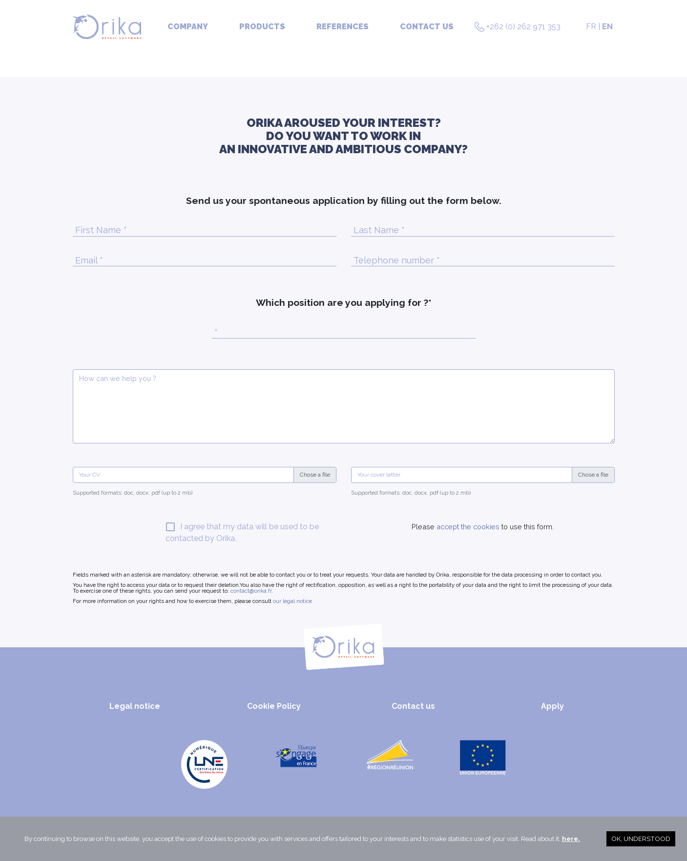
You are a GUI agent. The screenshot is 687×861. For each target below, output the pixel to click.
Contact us (427, 26)
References (342, 26)
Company (187, 26)
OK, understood (640, 838)
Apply (552, 706)
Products (262, 26)
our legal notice (292, 601)
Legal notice (134, 706)
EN (607, 26)
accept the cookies (467, 526)
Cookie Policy (274, 706)
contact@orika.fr (250, 590)
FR (591, 26)
